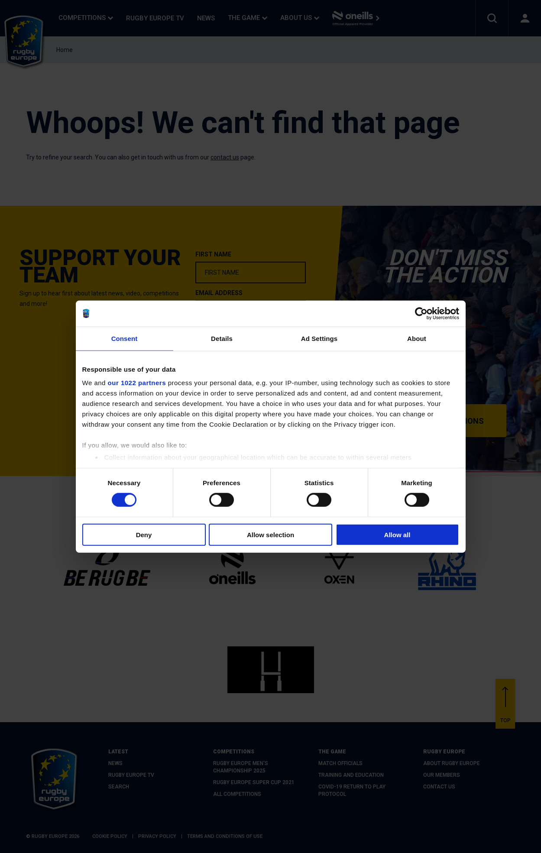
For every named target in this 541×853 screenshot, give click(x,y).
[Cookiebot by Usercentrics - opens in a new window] (421, 313)
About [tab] (416, 338)
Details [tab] (222, 338)
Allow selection (270, 534)
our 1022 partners (137, 382)
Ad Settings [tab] (319, 338)
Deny (144, 534)
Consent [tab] (124, 338)
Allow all (397, 534)
